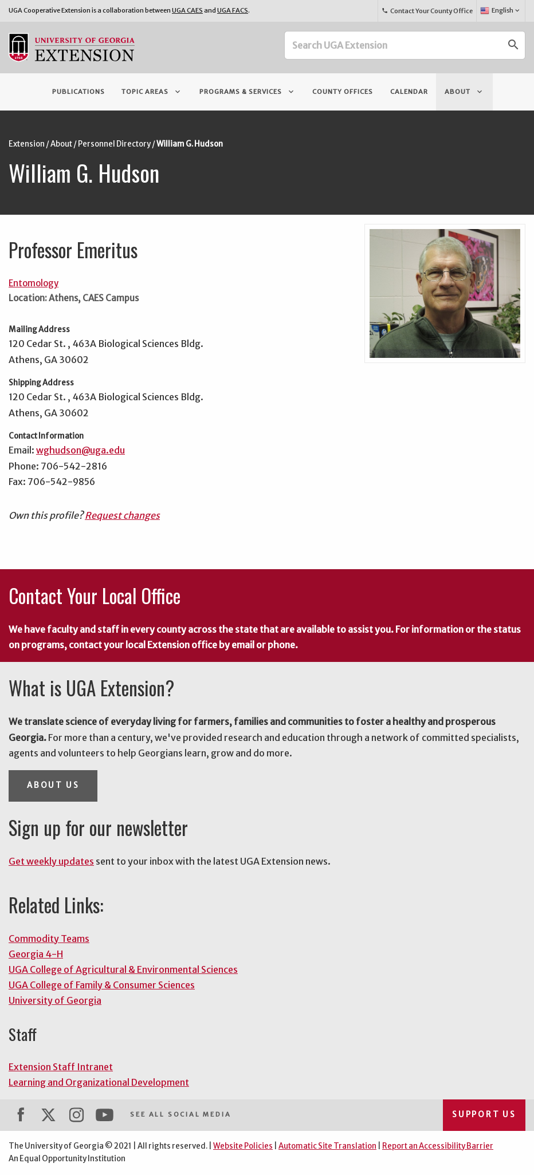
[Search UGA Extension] (393, 45)
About (464, 91)
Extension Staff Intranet (61, 1067)
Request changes (122, 515)
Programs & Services (247, 91)
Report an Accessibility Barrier (437, 1146)
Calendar (409, 92)
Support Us (484, 1114)
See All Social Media (180, 1114)
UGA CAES (187, 10)
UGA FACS (232, 10)
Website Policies (243, 1146)
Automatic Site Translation (327, 1146)
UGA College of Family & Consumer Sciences (102, 985)
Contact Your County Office (427, 11)
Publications (78, 92)
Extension (27, 144)
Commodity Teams (49, 938)
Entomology (33, 283)
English (500, 10)
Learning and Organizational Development (99, 1082)
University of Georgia (55, 1000)
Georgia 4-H (36, 954)
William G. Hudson (189, 144)
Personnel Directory (114, 144)
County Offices (342, 92)
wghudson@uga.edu (80, 450)
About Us (53, 785)
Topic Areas (151, 91)
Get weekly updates (51, 861)
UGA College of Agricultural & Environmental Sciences (123, 969)
